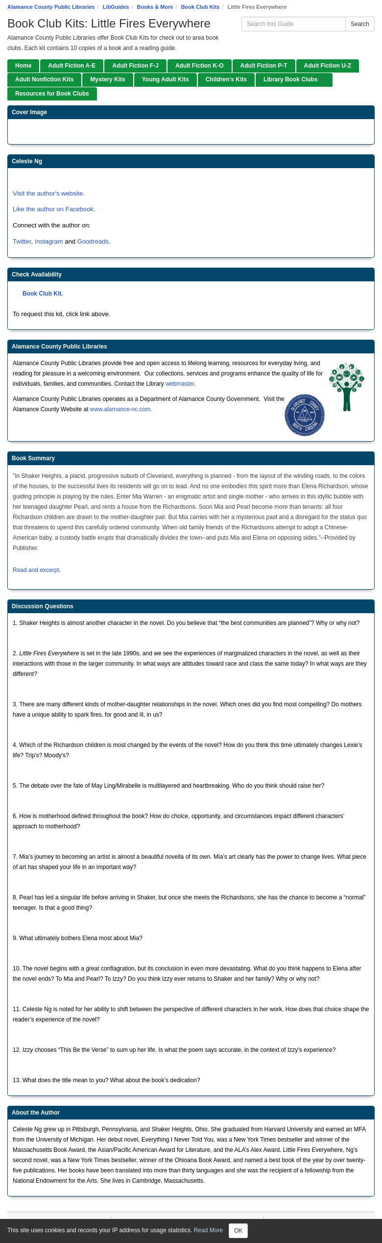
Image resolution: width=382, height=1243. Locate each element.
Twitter (22, 241)
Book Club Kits (200, 7)
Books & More (155, 7)
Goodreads (93, 241)
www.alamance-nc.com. (121, 409)
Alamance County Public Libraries (51, 7)
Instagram (50, 241)
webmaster (180, 383)
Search (360, 24)
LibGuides (116, 7)
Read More (208, 1230)
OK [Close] (238, 1230)
